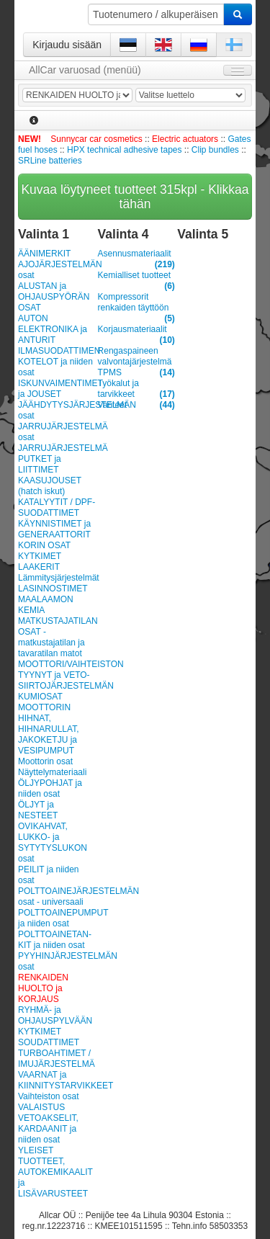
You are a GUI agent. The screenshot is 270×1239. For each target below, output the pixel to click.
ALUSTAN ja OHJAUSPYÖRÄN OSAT (53, 297)
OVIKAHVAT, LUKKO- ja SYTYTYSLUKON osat (52, 842)
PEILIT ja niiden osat (48, 874)
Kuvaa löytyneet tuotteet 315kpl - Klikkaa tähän (134, 196)
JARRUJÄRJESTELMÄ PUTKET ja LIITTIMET (56, 459)
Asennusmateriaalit (136, 254)
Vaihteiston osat (48, 1096)
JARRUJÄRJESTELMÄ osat (56, 431)
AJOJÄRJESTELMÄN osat (56, 269)
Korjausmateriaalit (136, 329)
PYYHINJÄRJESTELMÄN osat (56, 961)
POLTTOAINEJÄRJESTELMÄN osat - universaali (56, 896)
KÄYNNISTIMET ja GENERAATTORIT (54, 529)
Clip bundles (215, 150)
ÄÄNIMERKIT (44, 254)
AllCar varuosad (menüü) (85, 70)
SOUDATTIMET (48, 1042)
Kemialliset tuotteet (136, 275)
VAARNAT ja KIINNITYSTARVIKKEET (56, 1080)
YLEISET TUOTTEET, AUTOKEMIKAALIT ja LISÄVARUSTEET (55, 1172)
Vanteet (136, 405)
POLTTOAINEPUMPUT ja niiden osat (56, 918)
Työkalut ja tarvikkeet (136, 389)
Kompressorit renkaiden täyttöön (136, 302)
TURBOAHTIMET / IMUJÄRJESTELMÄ (56, 1058)
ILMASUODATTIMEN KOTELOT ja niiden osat (56, 361)
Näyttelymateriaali (52, 772)
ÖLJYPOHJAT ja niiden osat (50, 788)
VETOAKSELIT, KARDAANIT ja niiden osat (48, 1129)
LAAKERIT (39, 567)
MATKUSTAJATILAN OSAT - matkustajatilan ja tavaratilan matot (56, 637)
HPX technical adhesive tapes (124, 150)
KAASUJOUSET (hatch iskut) (49, 485)
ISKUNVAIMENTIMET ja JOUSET (56, 388)
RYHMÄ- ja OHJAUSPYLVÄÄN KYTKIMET (55, 1021)
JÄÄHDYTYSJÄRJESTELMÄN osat (56, 410)
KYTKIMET (39, 556)
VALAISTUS (41, 1107)
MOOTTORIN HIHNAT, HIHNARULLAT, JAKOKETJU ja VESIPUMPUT (48, 729)
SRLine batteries (50, 161)
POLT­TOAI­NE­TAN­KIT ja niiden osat (54, 939)
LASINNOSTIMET (53, 588)
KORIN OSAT (44, 545)
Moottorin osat (45, 761)
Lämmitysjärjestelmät (56, 578)
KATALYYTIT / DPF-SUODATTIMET (56, 507)
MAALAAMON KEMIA (45, 604)
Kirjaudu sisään (67, 44)
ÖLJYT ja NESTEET (38, 810)
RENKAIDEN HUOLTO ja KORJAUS (43, 988)
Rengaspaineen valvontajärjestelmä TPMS (136, 362)
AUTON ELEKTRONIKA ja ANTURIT (52, 329)
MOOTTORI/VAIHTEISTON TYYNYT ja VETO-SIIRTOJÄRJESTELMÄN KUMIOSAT (56, 680)
